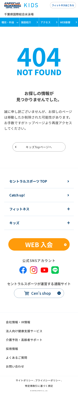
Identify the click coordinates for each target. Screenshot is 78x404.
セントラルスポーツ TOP (28, 181)
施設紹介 (26, 22)
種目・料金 (8, 22)
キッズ (14, 223)
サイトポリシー (25, 380)
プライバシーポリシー (48, 380)
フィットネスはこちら (63, 5)
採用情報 (12, 349)
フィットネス (19, 209)
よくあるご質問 (16, 357)
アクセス (46, 22)
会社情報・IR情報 (18, 322)
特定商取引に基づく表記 (39, 386)
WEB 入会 (39, 244)
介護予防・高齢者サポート (24, 340)
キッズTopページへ (39, 147)
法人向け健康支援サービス (24, 331)
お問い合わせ (15, 366)
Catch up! (17, 195)
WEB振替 (65, 22)
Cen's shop (41, 293)
